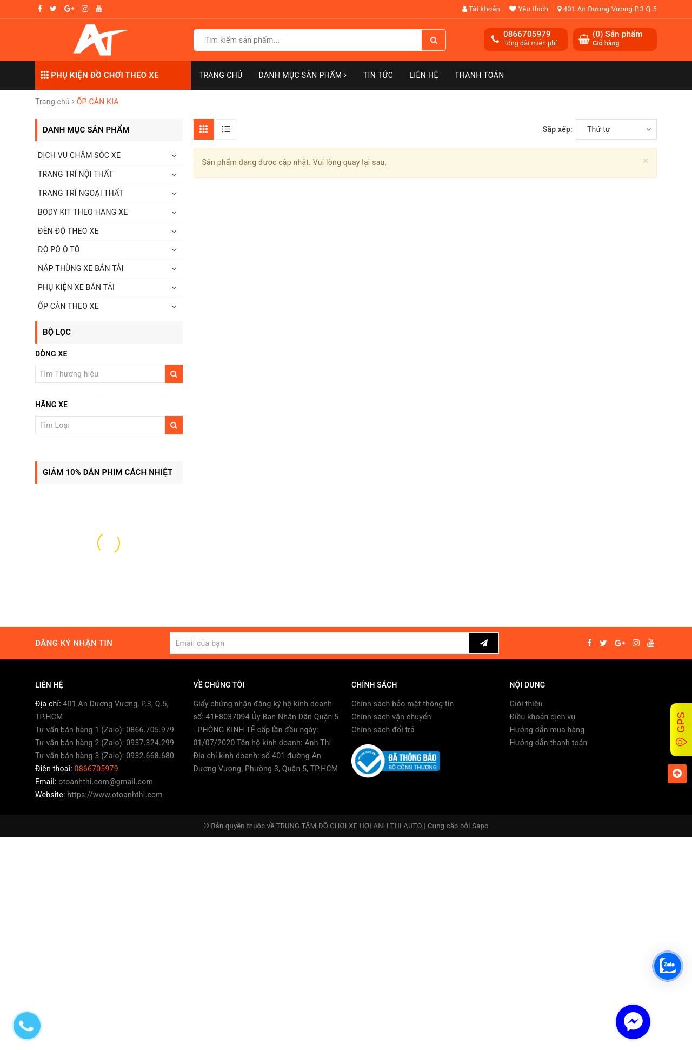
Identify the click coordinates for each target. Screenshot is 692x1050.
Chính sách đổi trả (383, 729)
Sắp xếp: (558, 129)
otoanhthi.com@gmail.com (105, 781)
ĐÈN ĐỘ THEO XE (68, 231)
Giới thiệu (526, 703)
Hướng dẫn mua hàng (547, 729)
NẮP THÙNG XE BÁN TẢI (81, 268)
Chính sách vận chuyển (391, 716)
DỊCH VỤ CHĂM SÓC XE (79, 155)
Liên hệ (423, 75)
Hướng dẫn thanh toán (549, 742)
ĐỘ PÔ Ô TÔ (59, 249)
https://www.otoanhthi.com (114, 794)
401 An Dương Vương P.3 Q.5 (607, 9)
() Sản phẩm (618, 38)
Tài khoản (481, 9)
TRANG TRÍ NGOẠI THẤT (80, 193)
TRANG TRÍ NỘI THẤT (75, 174)
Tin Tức (378, 75)
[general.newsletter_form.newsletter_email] (319, 643)
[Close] (646, 161)
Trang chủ (221, 75)
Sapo (480, 826)
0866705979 (527, 34)
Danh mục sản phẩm (303, 75)
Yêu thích (528, 9)
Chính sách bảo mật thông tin (402, 703)
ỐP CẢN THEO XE (68, 306)
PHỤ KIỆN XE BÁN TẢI (76, 287)
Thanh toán (479, 75)
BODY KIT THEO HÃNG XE (83, 212)
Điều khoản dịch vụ (543, 716)
